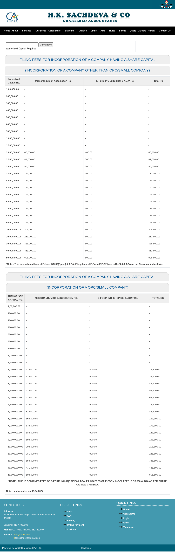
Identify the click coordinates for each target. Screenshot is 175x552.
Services (27, 30)
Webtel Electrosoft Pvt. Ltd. (28, 548)
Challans (71, 530)
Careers (142, 30)
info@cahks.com (22, 535)
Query (133, 30)
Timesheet (128, 527)
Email (126, 523)
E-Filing (71, 521)
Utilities (84, 30)
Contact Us (165, 30)
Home (7, 30)
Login (126, 518)
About (15, 30)
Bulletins (71, 30)
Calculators (55, 30)
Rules (113, 30)
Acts (104, 30)
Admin (152, 30)
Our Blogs (41, 30)
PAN (69, 512)
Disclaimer (86, 548)
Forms (123, 30)
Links (95, 30)
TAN (69, 516)
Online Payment (75, 525)
